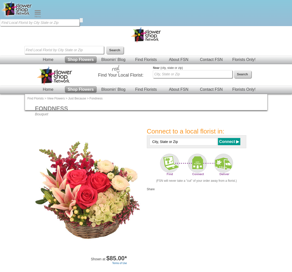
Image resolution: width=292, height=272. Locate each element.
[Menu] (37, 16)
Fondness (96, 98)
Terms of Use (119, 263)
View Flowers (56, 98)
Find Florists (146, 59)
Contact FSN (211, 59)
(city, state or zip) (168, 68)
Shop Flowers (81, 59)
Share (151, 189)
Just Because (77, 98)
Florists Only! (243, 59)
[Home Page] (17, 16)
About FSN (178, 59)
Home (48, 59)
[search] (81, 20)
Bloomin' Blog (113, 59)
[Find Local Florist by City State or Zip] (40, 22)
